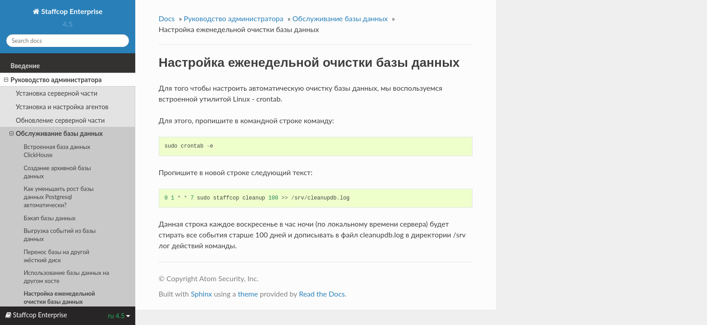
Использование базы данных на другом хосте (66, 276)
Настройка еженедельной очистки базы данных (59, 297)
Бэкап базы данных (49, 218)
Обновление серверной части (60, 120)
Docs (167, 18)
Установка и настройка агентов (62, 107)
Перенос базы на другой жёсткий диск (56, 256)
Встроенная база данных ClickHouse (56, 150)
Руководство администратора (52, 80)
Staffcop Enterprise (71, 11)
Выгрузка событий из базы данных (59, 234)
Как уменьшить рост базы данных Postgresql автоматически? (58, 197)
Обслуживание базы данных (56, 134)
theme (248, 293)
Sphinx (201, 293)
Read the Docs (322, 293)
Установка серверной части (56, 93)
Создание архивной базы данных (57, 172)
